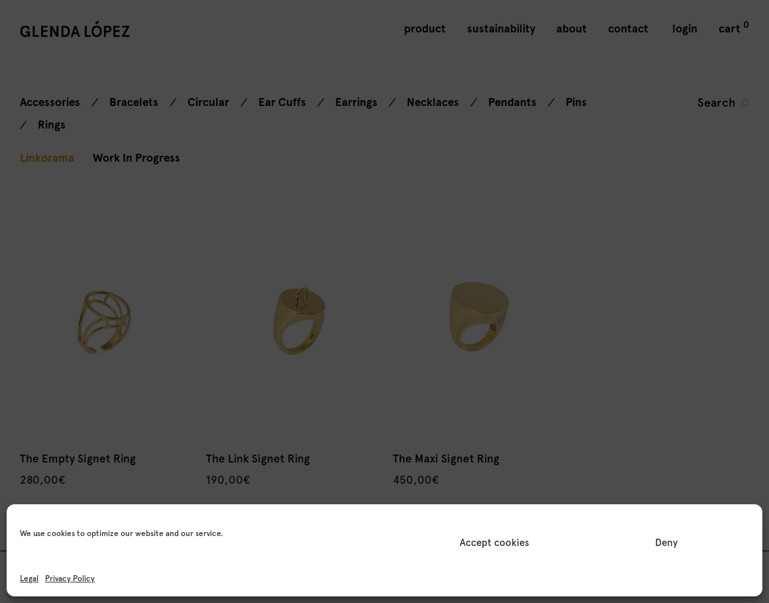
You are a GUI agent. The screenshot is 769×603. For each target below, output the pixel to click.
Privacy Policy (70, 578)
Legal (29, 578)
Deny (666, 543)
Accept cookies (494, 543)
